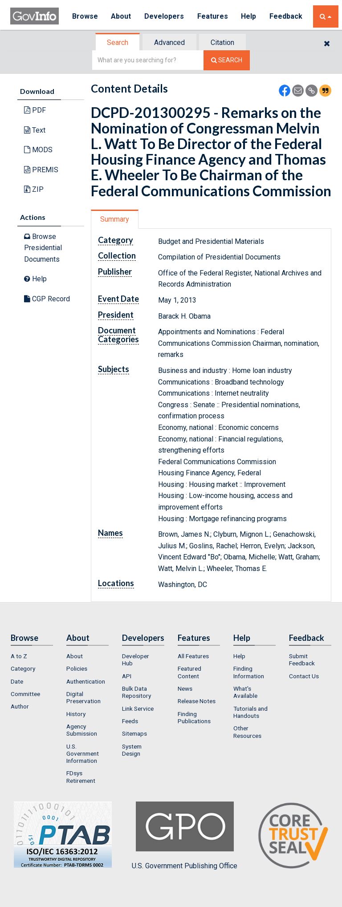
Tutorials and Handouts (250, 712)
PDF (35, 110)
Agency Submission (81, 730)
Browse (85, 16)
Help (249, 16)
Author (20, 706)
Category (23, 668)
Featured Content (189, 672)
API (126, 676)
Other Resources (247, 732)
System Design (132, 750)
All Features (193, 656)
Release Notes (197, 701)
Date (17, 681)
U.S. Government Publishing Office (184, 836)
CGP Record (47, 299)
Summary (114, 219)
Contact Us (304, 676)
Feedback (286, 16)
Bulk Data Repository (136, 692)
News (185, 688)
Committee (25, 693)
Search (117, 42)
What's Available (245, 692)
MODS (38, 150)
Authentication (85, 681)
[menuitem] (32, 656)
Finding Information (248, 672)
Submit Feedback (302, 659)
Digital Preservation (83, 697)
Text (34, 130)
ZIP (34, 189)
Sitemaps (134, 733)
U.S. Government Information (82, 754)
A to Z (19, 656)
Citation (222, 42)
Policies (76, 668)
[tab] (118, 42)
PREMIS (41, 170)
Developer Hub (135, 659)
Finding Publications (194, 717)
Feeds (130, 721)
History (76, 713)
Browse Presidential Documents (43, 247)
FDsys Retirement (80, 776)
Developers (164, 16)
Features (213, 16)
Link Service (138, 708)
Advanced (169, 42)
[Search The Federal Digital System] (227, 60)
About (121, 16)
